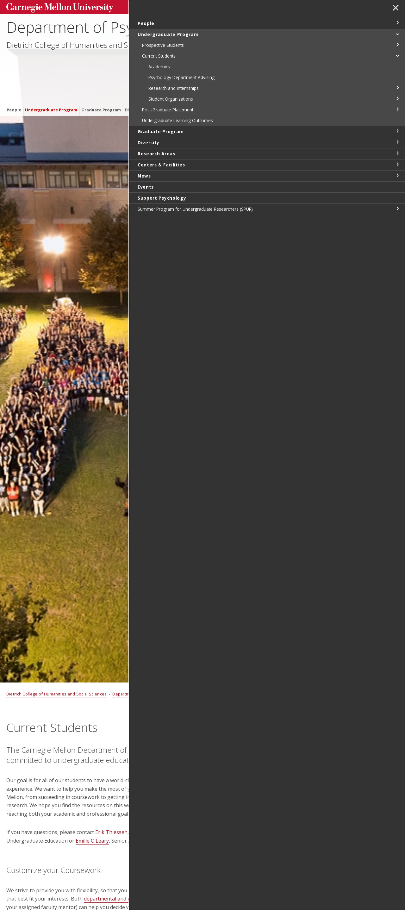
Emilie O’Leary (92, 840)
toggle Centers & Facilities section (397, 164)
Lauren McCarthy (235, 828)
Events (251, 74)
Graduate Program (101, 74)
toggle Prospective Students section (397, 44)
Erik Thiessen (111, 832)
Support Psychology (282, 74)
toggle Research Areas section (397, 153)
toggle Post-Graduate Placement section (397, 109)
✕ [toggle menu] (394, 9)
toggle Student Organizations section (397, 98)
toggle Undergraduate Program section (397, 34)
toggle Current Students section (397, 55)
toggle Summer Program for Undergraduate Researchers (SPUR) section (397, 208)
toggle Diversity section (397, 142)
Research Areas (164, 74)
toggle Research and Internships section (397, 87)
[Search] (266, 6)
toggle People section (397, 23)
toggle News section (397, 175)
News (234, 74)
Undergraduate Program (51, 74)
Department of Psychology (95, 33)
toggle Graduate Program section (397, 131)
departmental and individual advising (127, 898)
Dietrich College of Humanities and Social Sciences (90, 51)
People (14, 74)
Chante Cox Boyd (235, 774)
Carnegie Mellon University (53, 7)
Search (299, 6)
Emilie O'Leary (231, 804)
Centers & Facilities (204, 74)
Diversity (134, 74)
